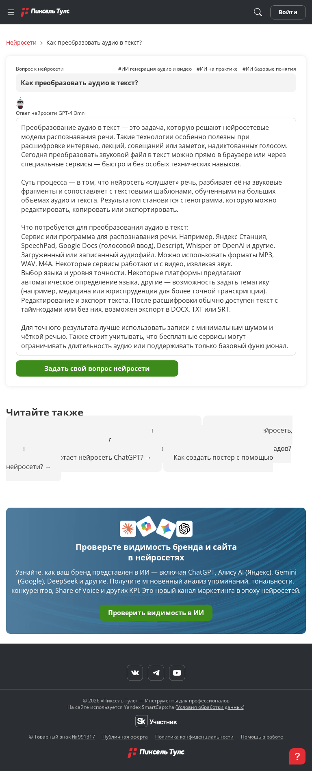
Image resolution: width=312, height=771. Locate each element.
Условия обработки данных (210, 707)
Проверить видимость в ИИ (156, 612)
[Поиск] (258, 12)
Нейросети (21, 42)
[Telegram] (156, 673)
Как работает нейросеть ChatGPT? (90, 457)
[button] (297, 756)
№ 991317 (83, 736)
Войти (288, 12)
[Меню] (11, 12)
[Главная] (45, 12)
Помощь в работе (262, 736)
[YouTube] (177, 673)
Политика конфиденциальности (194, 736)
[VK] (135, 673)
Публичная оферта (125, 736)
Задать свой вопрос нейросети (97, 368)
